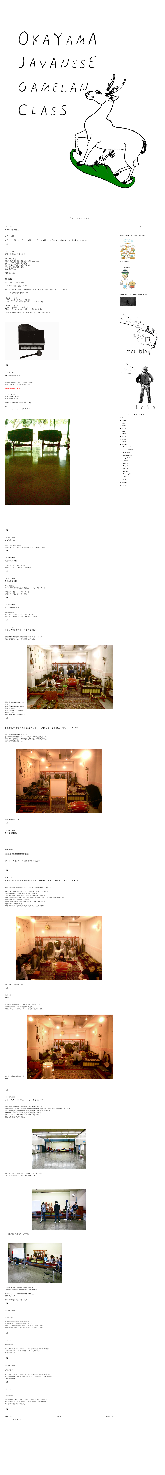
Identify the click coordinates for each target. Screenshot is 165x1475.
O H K (7, 998)
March (125, 471)
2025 (123, 417)
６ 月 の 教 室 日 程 (12, 608)
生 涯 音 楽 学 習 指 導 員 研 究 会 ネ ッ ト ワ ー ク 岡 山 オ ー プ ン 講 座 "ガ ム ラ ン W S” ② (41, 728)
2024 (123, 420)
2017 (123, 436)
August (125, 458)
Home (59, 1416)
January (126, 476)
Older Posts (109, 1416)
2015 (123, 442)
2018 (123, 434)
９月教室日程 (10, 541)
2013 (123, 480)
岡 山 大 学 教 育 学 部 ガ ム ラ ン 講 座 (20, 630)
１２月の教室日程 (12, 229)
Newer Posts (8, 1416)
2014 (123, 444)
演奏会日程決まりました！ (15, 254)
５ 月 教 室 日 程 (11, 833)
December (126, 447)
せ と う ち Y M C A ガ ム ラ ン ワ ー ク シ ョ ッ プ (24, 1100)
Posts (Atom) (17, 1420)
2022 (123, 425)
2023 (123, 423)
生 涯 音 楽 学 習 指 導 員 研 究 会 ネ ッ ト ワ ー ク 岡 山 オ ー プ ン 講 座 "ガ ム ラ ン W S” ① (41, 881)
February (126, 474)
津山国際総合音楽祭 (12, 376)
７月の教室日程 (11, 581)
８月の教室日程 (11, 561)
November (126, 452)
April (125, 468)
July (124, 460)
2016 (123, 439)
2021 (123, 428)
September (126, 455)
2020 (123, 431)
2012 (123, 482)
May (124, 465)
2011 (123, 485)
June (125, 463)
